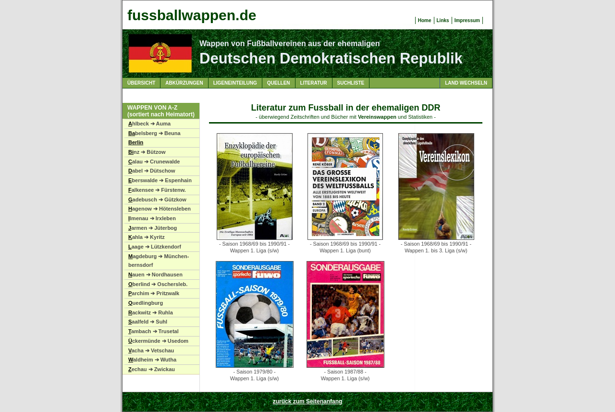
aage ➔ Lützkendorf (154, 247)
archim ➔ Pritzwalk (153, 293)
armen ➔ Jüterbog (152, 228)
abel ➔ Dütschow (151, 171)
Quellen (278, 83)
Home (424, 20)
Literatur (313, 83)
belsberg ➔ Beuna (154, 133)
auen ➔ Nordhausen (155, 274)
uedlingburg (145, 303)
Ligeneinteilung (235, 83)
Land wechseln (466, 83)
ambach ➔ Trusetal (153, 331)
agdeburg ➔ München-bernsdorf (158, 260)
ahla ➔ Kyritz (146, 237)
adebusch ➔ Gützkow (157, 199)
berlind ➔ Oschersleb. (157, 284)
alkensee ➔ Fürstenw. (157, 190)
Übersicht (141, 83)
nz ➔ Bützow (146, 152)
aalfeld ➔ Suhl (147, 322)
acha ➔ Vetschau (151, 350)
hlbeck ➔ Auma (149, 123)
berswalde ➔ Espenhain (160, 180)
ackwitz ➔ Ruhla (150, 312)
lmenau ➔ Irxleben (152, 218)
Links (443, 20)
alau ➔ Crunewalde (154, 161)
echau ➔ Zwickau (151, 369)
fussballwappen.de (191, 15)
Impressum (467, 20)
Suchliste (351, 83)
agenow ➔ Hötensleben (159, 209)
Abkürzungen (184, 83)
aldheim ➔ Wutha (152, 359)
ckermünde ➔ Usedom (158, 341)
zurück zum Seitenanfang (308, 401)
